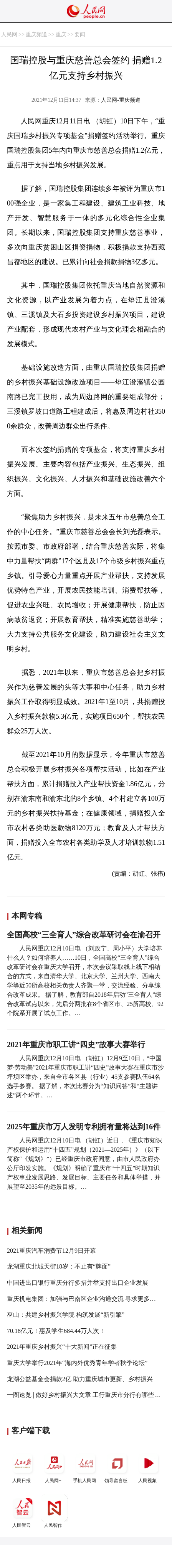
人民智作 (54, 1511)
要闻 (79, 34)
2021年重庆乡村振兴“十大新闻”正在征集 (62, 1346)
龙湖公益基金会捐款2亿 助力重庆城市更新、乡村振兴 (80, 1379)
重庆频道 (36, 34)
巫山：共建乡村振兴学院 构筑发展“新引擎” (65, 1314)
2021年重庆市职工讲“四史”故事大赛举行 (76, 1044)
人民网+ (54, 1466)
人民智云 (22, 1511)
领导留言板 (117, 1466)
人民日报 (22, 1466)
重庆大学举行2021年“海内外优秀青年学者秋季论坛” (77, 1363)
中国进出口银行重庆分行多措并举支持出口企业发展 (77, 1282)
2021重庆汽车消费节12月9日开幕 (51, 1250)
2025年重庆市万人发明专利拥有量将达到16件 (83, 1126)
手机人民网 (85, 1466)
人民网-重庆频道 (121, 100)
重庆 (61, 34)
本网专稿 (27, 915)
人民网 (9, 34)
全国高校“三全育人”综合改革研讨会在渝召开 (83, 934)
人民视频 (148, 1466)
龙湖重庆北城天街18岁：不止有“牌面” (59, 1266)
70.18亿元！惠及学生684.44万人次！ (56, 1331)
